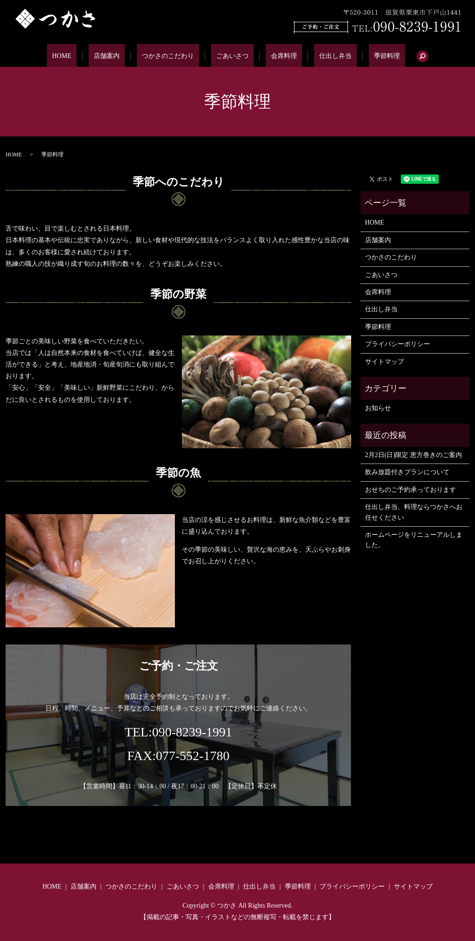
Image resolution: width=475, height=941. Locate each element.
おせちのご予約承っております (410, 489)
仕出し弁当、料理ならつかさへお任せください (413, 512)
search (394, 56)
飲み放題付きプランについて (407, 472)
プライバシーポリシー (397, 344)
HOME (85, 56)
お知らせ (378, 408)
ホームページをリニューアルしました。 (413, 539)
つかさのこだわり (175, 56)
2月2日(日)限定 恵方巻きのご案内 (413, 454)
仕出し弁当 (319, 56)
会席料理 (276, 56)
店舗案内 (121, 56)
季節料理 (363, 56)
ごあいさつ (233, 56)
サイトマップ (384, 361)
